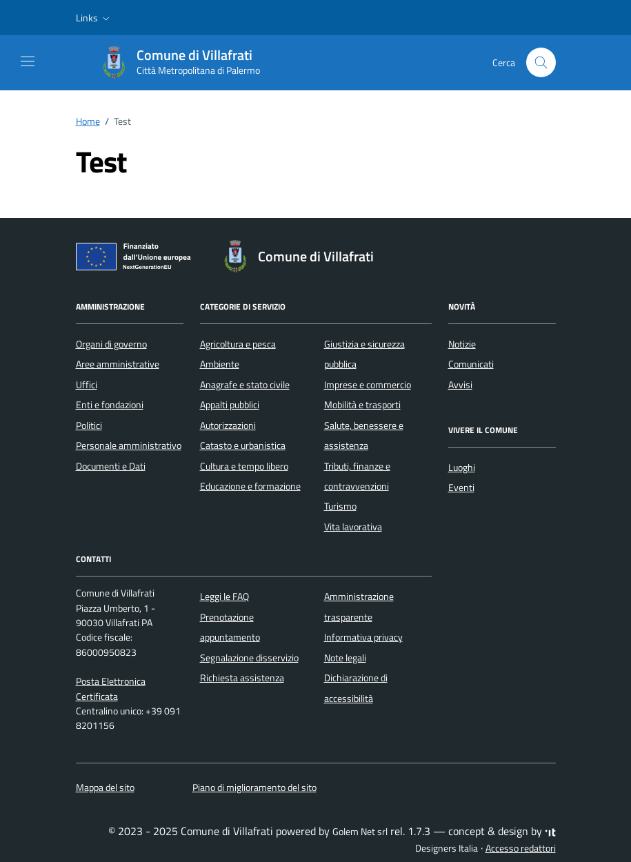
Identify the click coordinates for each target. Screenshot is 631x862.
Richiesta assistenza (242, 677)
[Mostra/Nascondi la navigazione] (27, 61)
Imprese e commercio (367, 384)
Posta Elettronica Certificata (111, 688)
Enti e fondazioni (109, 404)
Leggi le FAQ (224, 596)
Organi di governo (111, 344)
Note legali (345, 657)
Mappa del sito (105, 787)
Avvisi (460, 384)
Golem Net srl (360, 831)
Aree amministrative (117, 364)
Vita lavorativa (353, 526)
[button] (94, 18)
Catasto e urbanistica (243, 445)
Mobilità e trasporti (362, 404)
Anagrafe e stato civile (245, 384)
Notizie (462, 344)
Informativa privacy (363, 637)
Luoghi (461, 467)
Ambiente (219, 364)
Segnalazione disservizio (249, 657)
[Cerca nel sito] (541, 62)
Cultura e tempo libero (244, 466)
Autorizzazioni (228, 425)
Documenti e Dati (111, 466)
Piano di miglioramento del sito (254, 787)
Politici (89, 425)
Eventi (461, 487)
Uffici (86, 384)
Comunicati (471, 364)
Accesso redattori (520, 848)
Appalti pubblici (229, 404)
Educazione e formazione (250, 486)
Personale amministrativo (128, 445)
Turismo (340, 506)
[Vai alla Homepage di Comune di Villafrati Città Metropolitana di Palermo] (187, 62)
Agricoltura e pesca (238, 344)
